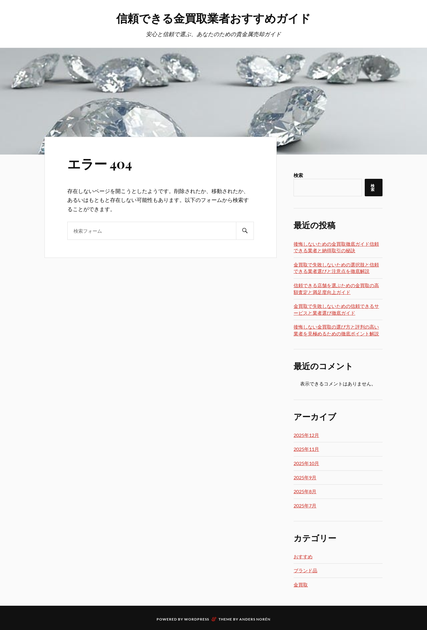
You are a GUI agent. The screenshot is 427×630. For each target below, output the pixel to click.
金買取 (301, 584)
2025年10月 (306, 463)
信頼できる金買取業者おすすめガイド (213, 17)
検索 (298, 175)
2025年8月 (305, 491)
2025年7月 (305, 505)
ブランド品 (305, 570)
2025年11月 (306, 449)
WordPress (196, 619)
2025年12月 (306, 435)
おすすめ (303, 556)
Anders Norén (254, 619)
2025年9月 (305, 477)
